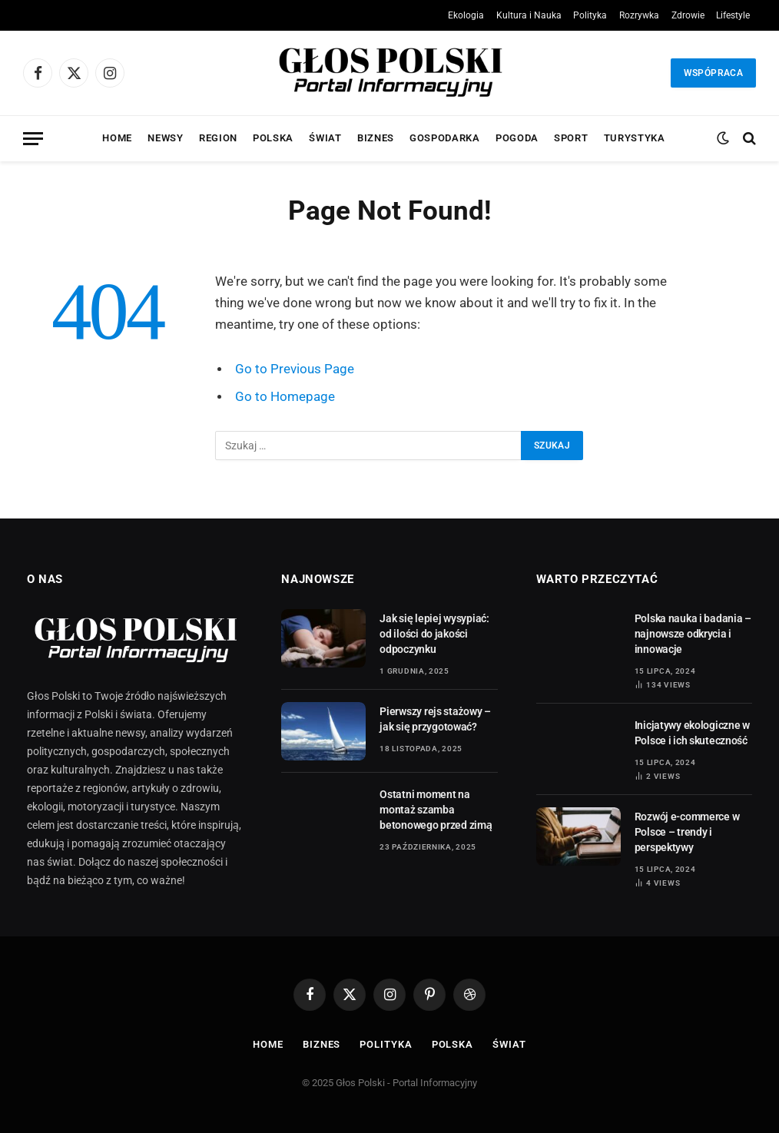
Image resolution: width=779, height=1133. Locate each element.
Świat (325, 138)
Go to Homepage (285, 396)
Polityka (590, 15)
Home (117, 138)
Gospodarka (444, 138)
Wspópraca (713, 73)
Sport (571, 138)
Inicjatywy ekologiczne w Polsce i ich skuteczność (692, 733)
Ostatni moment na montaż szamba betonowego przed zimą (436, 809)
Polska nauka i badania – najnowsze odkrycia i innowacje (693, 633)
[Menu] (33, 138)
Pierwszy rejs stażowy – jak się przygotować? (435, 719)
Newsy (165, 138)
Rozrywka (639, 15)
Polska (273, 138)
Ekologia (466, 15)
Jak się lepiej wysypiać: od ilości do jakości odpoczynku (434, 633)
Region (218, 138)
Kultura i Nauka (529, 15)
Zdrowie (687, 15)
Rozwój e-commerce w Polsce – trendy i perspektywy (687, 831)
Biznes (375, 138)
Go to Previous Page (294, 369)
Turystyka (634, 138)
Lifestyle (733, 15)
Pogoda (517, 138)
